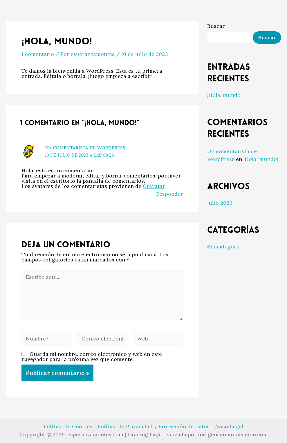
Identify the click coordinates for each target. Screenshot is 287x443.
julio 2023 (219, 202)
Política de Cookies (68, 426)
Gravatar (154, 186)
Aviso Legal (229, 426)
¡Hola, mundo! (224, 95)
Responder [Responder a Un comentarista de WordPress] (169, 194)
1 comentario (37, 54)
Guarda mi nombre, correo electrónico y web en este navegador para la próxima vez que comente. (91, 357)
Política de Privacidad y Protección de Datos (154, 426)
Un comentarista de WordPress (85, 148)
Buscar (216, 26)
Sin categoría (224, 246)
